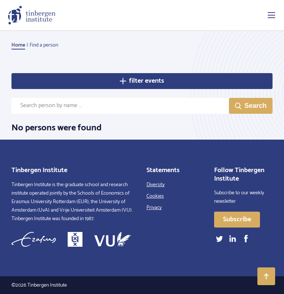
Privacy (154, 208)
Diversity (155, 185)
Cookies (155, 196)
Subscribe (237, 219)
